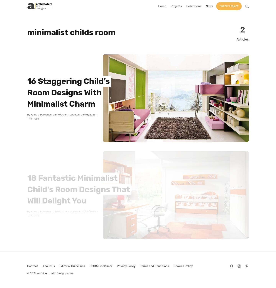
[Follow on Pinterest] (246, 266)
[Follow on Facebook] (231, 266)
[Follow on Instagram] (239, 266)
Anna (34, 114)
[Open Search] (247, 6)
